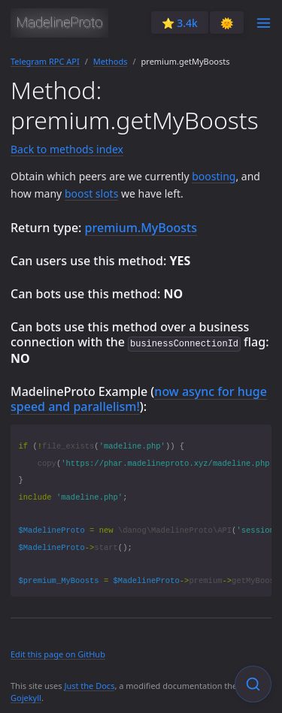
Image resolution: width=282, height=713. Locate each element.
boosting (213, 176)
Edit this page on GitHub (58, 653)
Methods (110, 61)
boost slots (92, 193)
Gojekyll (26, 696)
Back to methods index (67, 149)
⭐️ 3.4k (180, 23)
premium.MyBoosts (141, 227)
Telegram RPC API (45, 61)
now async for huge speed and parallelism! (139, 398)
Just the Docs (89, 684)
